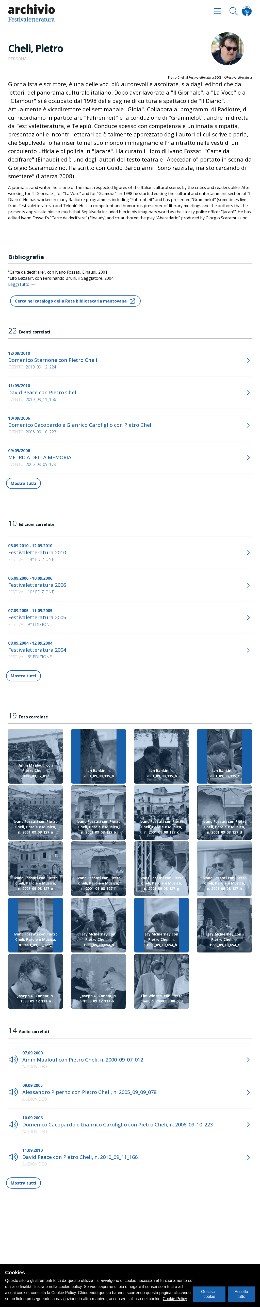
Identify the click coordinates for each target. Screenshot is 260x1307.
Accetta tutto (241, 1294)
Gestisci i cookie (209, 1294)
